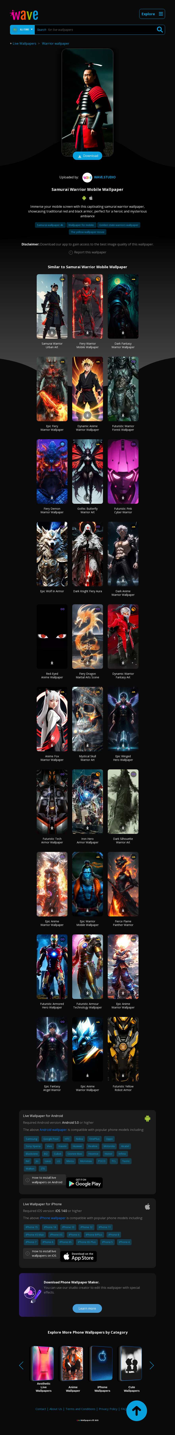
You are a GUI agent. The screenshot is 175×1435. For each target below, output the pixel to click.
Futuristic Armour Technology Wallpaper (87, 1005)
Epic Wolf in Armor (52, 591)
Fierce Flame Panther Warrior (123, 923)
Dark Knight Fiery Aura (87, 591)
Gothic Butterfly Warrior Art (87, 510)
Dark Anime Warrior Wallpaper (123, 593)
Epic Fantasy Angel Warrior (52, 1088)
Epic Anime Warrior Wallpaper (51, 923)
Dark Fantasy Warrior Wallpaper (123, 345)
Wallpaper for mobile (81, 225)
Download (87, 156)
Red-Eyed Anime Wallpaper (52, 675)
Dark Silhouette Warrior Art (123, 840)
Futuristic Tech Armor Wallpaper (52, 840)
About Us (55, 1409)
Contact (41, 1409)
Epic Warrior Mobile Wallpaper (87, 923)
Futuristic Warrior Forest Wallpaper (123, 428)
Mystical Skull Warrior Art (87, 758)
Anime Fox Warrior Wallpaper (51, 758)
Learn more (87, 1308)
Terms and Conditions (80, 1409)
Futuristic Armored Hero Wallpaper (52, 1005)
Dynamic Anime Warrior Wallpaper (87, 428)
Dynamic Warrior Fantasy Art (123, 675)
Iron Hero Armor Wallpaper (87, 840)
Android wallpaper (53, 1129)
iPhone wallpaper (53, 1218)
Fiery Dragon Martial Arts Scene (87, 675)
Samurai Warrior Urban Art (52, 345)
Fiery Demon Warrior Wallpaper (51, 510)
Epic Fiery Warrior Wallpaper (51, 428)
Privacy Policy (108, 1409)
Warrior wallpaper (55, 43)
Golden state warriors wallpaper (118, 225)
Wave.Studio (98, 177)
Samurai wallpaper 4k (50, 225)
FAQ (124, 1409)
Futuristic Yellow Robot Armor (123, 1088)
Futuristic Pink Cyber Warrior (123, 510)
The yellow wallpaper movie (87, 232)
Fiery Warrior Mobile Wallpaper (87, 345)
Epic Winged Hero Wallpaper (123, 758)
